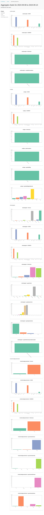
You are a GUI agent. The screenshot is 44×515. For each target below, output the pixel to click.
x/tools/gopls (3, 15)
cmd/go (2, 14)
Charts (8, 1)
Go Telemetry (3, 1)
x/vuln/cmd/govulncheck (4, 17)
